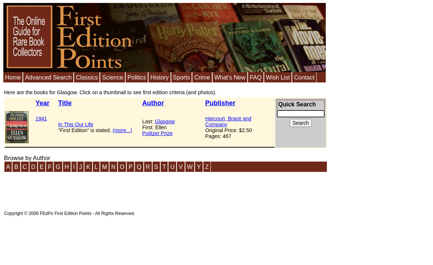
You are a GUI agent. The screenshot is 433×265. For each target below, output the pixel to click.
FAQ (256, 77)
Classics (87, 77)
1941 (41, 118)
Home (13, 77)
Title (65, 103)
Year (42, 103)
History (159, 77)
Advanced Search (48, 77)
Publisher (220, 103)
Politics (137, 77)
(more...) (122, 130)
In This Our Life (75, 124)
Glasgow (165, 121)
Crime (202, 77)
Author (153, 103)
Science (112, 77)
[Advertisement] (138, 189)
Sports (181, 77)
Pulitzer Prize (157, 133)
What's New (229, 77)
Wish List (278, 77)
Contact (304, 77)
